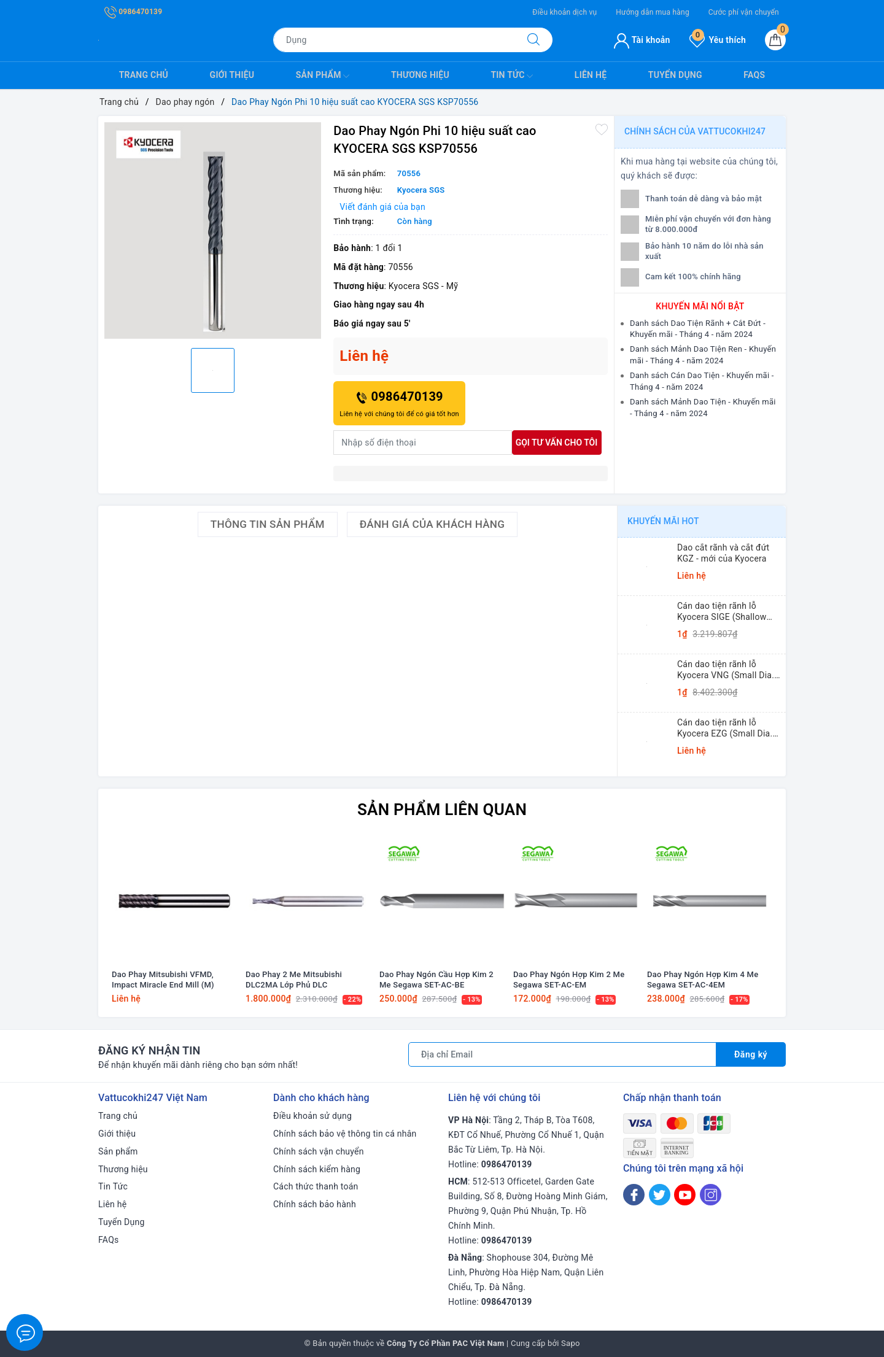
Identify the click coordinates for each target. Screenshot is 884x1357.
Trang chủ (143, 75)
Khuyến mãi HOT (663, 521)
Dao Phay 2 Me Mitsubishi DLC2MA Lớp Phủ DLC (294, 979)
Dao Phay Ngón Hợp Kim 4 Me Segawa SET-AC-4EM (702, 979)
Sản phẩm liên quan (442, 809)
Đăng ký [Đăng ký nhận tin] (750, 1054)
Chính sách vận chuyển (318, 1151)
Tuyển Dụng (675, 75)
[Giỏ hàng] (775, 39)
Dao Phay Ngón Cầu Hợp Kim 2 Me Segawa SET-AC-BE (436, 979)
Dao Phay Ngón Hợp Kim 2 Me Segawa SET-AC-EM (568, 979)
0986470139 (133, 11)
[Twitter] (659, 1194)
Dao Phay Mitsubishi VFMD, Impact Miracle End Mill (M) (163, 979)
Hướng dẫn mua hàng (652, 12)
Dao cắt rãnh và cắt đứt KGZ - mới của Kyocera (723, 553)
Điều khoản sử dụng (312, 1116)
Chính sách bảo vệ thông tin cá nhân (345, 1134)
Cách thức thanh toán (316, 1186)
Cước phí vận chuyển (743, 12)
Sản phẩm (323, 76)
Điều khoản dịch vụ (564, 12)
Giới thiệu (232, 75)
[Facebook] (634, 1194)
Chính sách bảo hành (314, 1204)
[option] (212, 230)
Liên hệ (591, 75)
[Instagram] (710, 1194)
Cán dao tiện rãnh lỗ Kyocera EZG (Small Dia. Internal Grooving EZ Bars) (729, 728)
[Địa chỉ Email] (562, 1054)
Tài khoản (642, 40)
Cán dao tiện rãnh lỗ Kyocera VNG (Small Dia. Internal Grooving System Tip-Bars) (727, 670)
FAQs (754, 75)
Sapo (570, 1343)
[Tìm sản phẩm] (394, 40)
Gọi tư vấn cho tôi (557, 442)
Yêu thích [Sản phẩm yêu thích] (717, 40)
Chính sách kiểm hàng (316, 1169)
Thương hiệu (420, 75)
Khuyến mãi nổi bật (700, 306)
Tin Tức (511, 76)
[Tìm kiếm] (533, 40)
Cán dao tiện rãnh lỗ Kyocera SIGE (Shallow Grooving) (721, 611)
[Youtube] (685, 1194)
